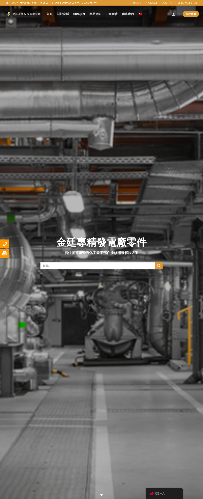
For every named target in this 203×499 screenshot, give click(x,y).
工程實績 (111, 14)
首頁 (50, 14)
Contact (168, 2)
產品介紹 (95, 14)
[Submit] (159, 269)
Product (151, 2)
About (136, 2)
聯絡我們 (128, 14)
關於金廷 (63, 14)
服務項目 (79, 14)
